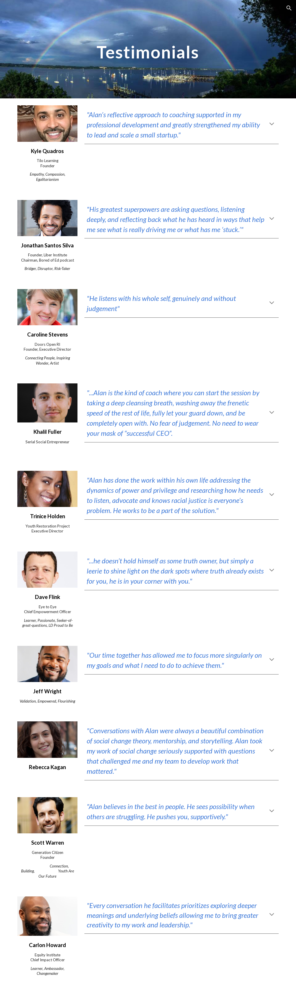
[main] (148, 49)
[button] (289, 8)
